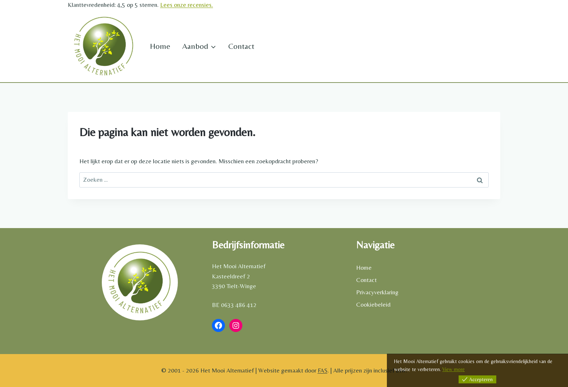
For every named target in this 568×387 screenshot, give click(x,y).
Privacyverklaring (377, 292)
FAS (322, 370)
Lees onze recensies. (186, 4)
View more (453, 369)
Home (160, 46)
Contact (241, 46)
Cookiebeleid (373, 304)
